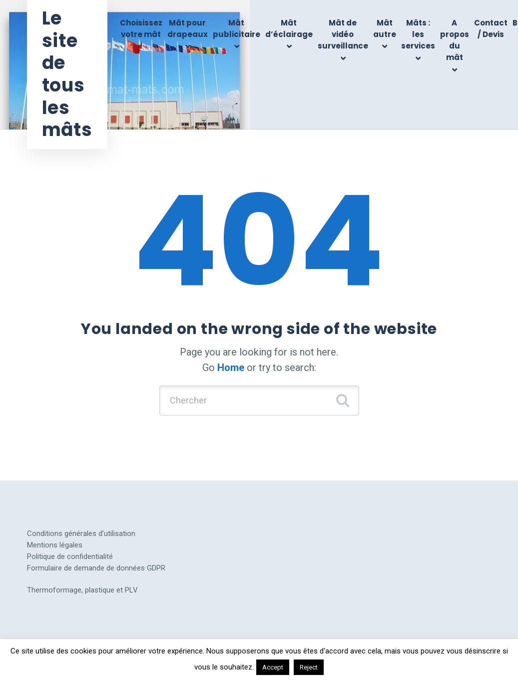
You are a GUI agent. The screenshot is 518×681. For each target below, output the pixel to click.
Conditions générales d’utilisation (81, 533)
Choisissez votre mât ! (141, 35)
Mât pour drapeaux (187, 29)
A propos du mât (454, 40)
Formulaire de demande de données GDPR (96, 568)
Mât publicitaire (236, 29)
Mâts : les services (418, 35)
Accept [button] (272, 667)
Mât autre (384, 29)
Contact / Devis (491, 29)
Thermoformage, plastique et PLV (82, 590)
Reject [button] (309, 667)
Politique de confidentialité (70, 556)
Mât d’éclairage (289, 29)
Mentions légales (54, 545)
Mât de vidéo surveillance (343, 35)
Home (230, 368)
